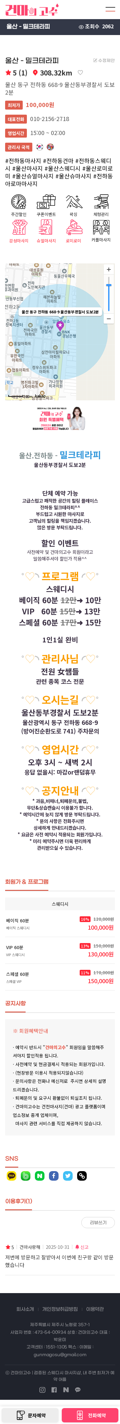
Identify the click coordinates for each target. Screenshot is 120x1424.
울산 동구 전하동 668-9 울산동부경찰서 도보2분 (60, 88)
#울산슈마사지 (73, 176)
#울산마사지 (27, 168)
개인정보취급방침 (59, 1309)
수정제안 (104, 60)
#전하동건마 (58, 160)
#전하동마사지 (23, 160)
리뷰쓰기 (98, 1223)
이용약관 (95, 1309)
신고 (82, 1247)
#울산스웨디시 (62, 168)
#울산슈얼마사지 (33, 176)
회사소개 (25, 1309)
